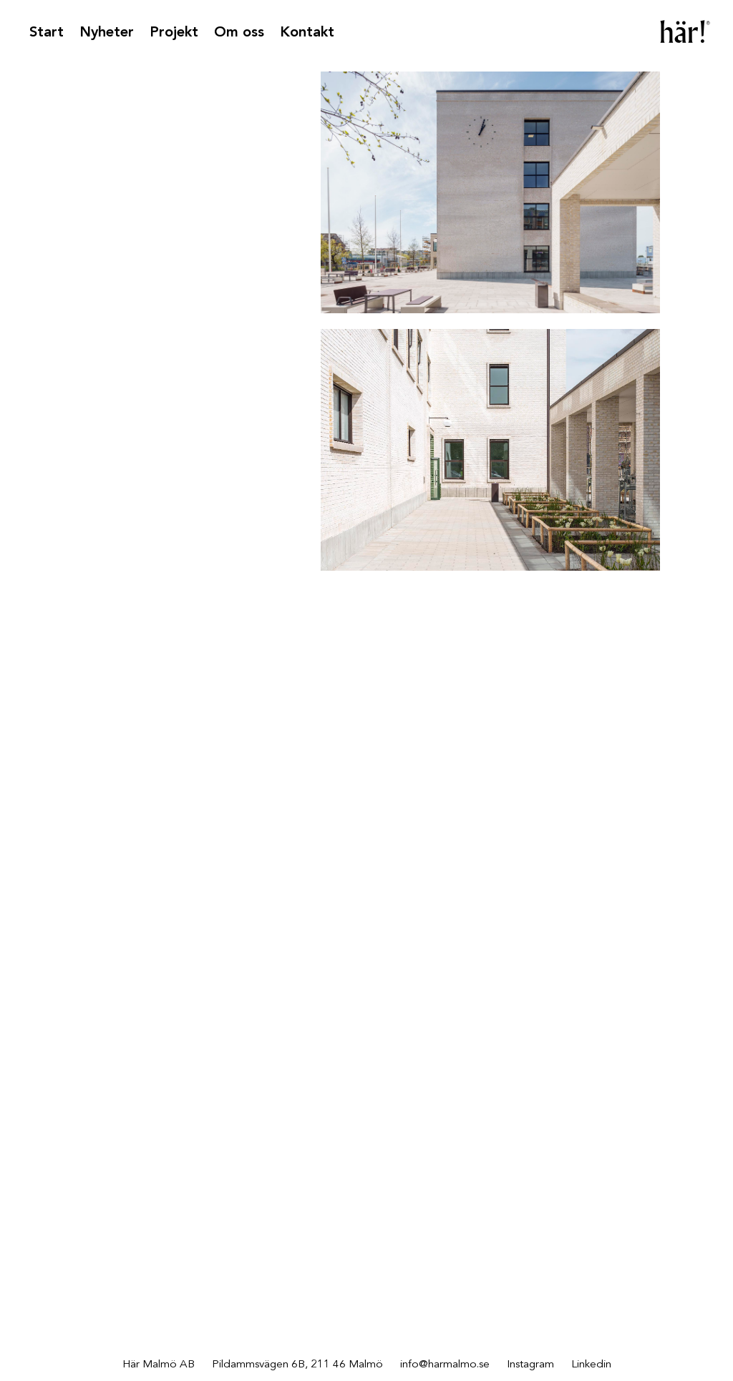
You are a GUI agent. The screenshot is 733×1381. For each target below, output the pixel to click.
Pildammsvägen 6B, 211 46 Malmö (297, 1364)
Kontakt (307, 33)
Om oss (239, 33)
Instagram (530, 1364)
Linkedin (591, 1364)
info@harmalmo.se (445, 1364)
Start (46, 33)
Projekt (174, 33)
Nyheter (106, 33)
